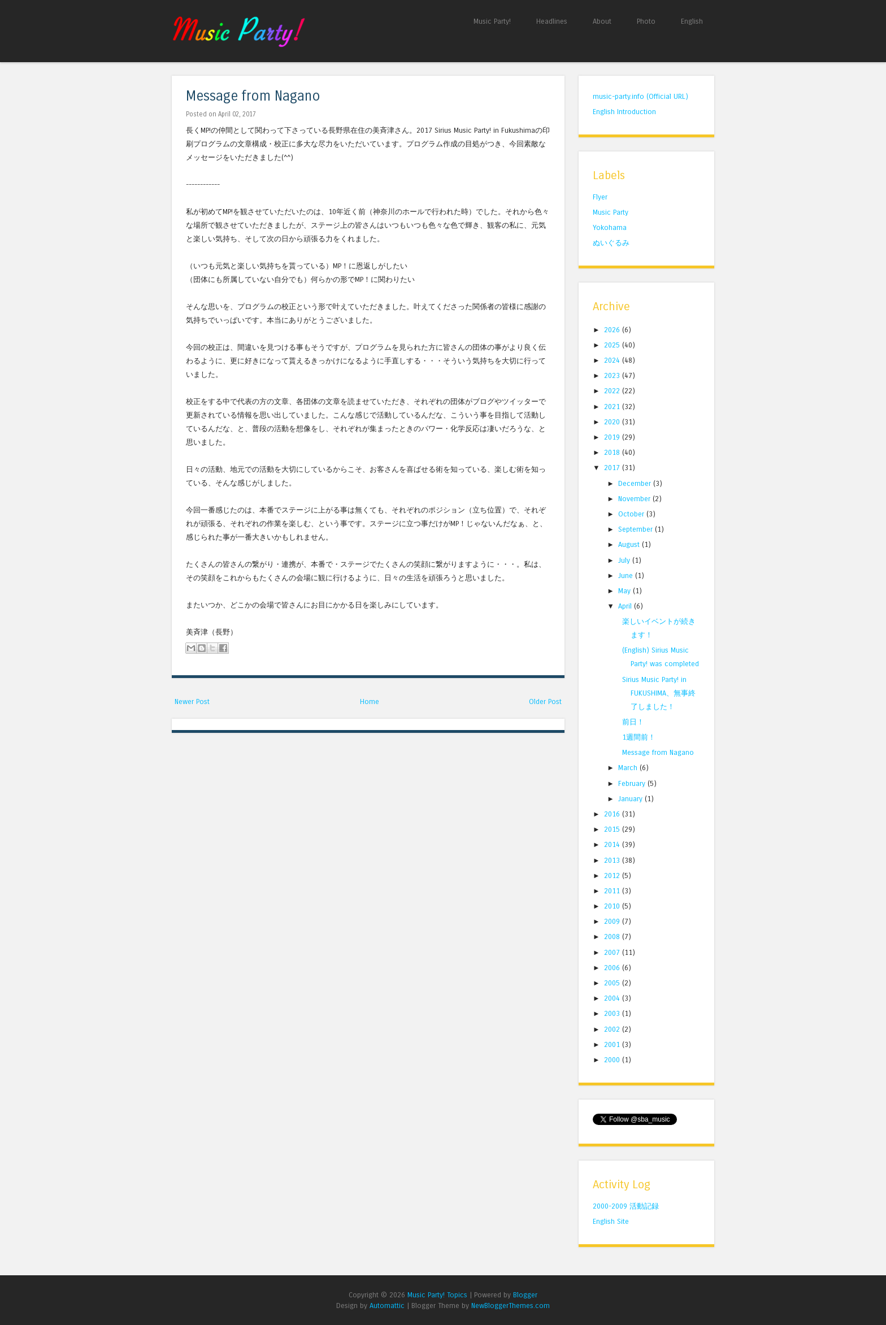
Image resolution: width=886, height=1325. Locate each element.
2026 (613, 329)
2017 (613, 467)
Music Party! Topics (437, 1295)
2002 (613, 1029)
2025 (613, 345)
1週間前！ (638, 737)
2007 (613, 952)
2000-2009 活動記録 (626, 1206)
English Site (611, 1221)
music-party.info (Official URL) (640, 96)
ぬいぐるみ (611, 242)
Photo (646, 21)
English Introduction (624, 111)
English (692, 21)
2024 (613, 360)
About (602, 21)
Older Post (545, 701)
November (635, 498)
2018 (613, 452)
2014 (613, 844)
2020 (613, 422)
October (632, 514)
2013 (613, 860)
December (635, 483)
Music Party (610, 212)
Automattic (387, 1305)
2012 (613, 875)
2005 (613, 983)
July (625, 560)
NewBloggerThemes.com (510, 1305)
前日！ (633, 722)
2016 (613, 814)
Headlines (551, 21)
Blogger (525, 1295)
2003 (613, 1013)
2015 (613, 829)
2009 (613, 921)
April (626, 606)
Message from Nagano (253, 96)
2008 (613, 936)
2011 (613, 891)
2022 (613, 390)
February (633, 783)
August (630, 544)
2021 (613, 406)
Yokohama (610, 227)
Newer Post (192, 701)
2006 (613, 967)
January (631, 798)
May (625, 591)
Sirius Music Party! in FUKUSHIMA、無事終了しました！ (659, 693)
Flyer (600, 197)
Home (369, 701)
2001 (613, 1044)
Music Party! (492, 21)
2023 (613, 375)
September (636, 529)
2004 (613, 998)
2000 (613, 1059)
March (629, 767)
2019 (613, 437)
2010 (613, 906)
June (626, 575)
